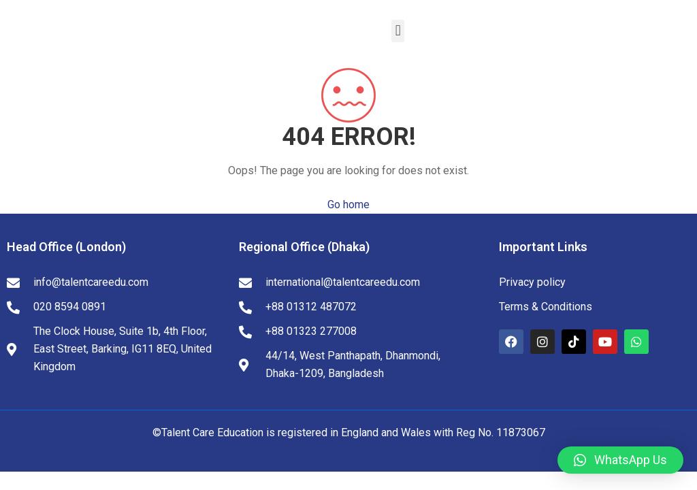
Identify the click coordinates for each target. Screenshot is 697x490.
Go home (348, 204)
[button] (397, 31)
